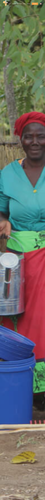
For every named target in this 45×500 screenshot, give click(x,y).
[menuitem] (10, 4)
